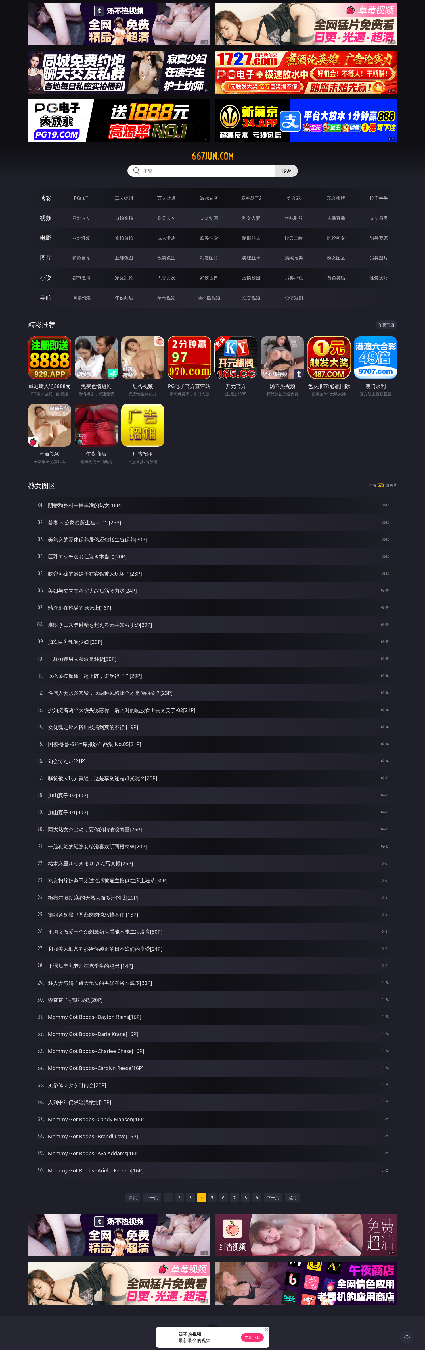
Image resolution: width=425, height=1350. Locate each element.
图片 (45, 257)
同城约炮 (81, 297)
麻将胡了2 (251, 198)
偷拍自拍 (124, 238)
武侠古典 (209, 278)
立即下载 (252, 1337)
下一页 (273, 1197)
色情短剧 (294, 297)
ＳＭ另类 (379, 218)
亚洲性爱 (81, 238)
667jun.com (212, 156)
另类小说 (294, 278)
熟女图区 (336, 258)
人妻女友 (166, 278)
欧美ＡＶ (166, 218)
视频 (45, 218)
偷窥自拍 (81, 258)
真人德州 (124, 198)
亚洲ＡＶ (81, 218)
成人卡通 (166, 238)
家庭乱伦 (124, 278)
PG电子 (81, 198)
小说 (45, 277)
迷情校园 (251, 278)
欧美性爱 (209, 238)
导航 (45, 297)
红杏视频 (251, 297)
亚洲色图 (124, 258)
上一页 (152, 1197)
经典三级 (294, 238)
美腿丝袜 (251, 258)
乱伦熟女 (336, 238)
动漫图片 (209, 258)
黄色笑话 (336, 278)
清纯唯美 (294, 258)
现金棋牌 (336, 198)
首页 (133, 1197)
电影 (45, 238)
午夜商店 (124, 297)
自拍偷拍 (124, 218)
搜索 (286, 171)
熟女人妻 (251, 218)
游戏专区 (209, 198)
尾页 (292, 1197)
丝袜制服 (294, 218)
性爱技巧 (379, 278)
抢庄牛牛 (379, 198)
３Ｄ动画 (209, 218)
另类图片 (379, 258)
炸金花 (294, 198)
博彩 (45, 198)
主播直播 (336, 218)
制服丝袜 (251, 238)
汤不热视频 (209, 297)
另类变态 (379, 238)
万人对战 (166, 198)
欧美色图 (166, 258)
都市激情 (81, 278)
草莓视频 (166, 297)
